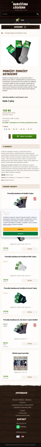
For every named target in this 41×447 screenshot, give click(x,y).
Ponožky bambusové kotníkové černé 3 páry (20, 288)
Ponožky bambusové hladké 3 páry (20, 193)
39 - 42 (14, 129)
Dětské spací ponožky (20, 353)
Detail (30, 249)
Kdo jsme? (23, 402)
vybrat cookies (7, 224)
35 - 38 (7, 129)
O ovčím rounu (22, 413)
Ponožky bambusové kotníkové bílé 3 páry (20, 257)
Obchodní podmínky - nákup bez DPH (22, 405)
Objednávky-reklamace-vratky (22, 407)
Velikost (5, 126)
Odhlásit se (28, 399)
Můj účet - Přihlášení (18, 399)
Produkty (22, 410)
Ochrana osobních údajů (23, 415)
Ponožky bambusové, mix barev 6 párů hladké (20, 320)
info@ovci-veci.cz (21, 432)
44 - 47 (29, 129)
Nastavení (20, 233)
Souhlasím (20, 229)
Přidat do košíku (24, 136)
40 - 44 (22, 129)
